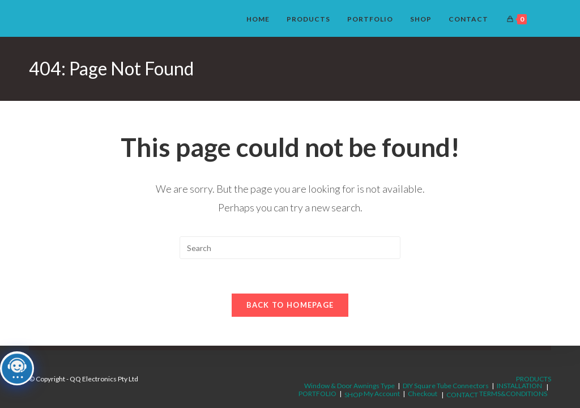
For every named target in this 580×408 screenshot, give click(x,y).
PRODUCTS (533, 379)
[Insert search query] (290, 247)
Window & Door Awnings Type (349, 385)
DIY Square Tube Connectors (446, 385)
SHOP (353, 394)
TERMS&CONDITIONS (513, 393)
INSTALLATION (519, 385)
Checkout (422, 393)
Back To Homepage (290, 304)
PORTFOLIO (317, 393)
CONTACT (462, 394)
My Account (382, 393)
